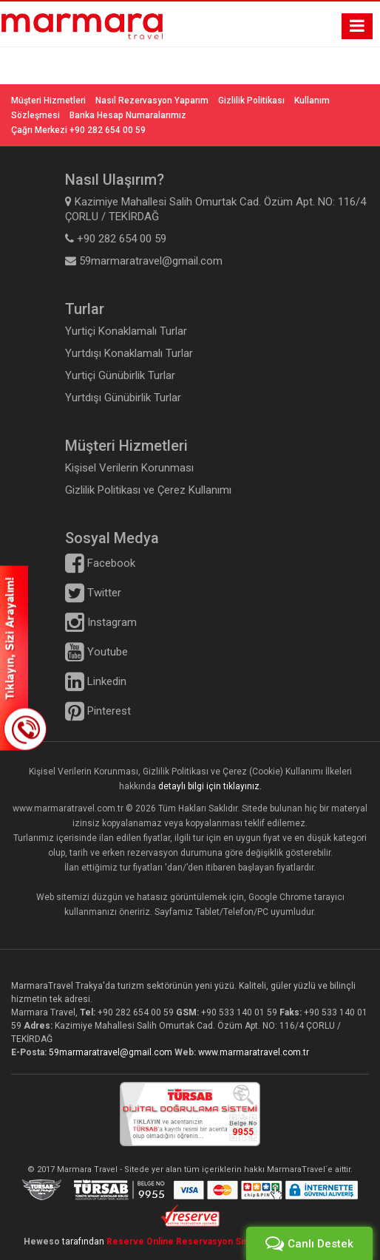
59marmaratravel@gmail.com (111, 1052)
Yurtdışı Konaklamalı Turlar (129, 353)
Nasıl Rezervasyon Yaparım (151, 100)
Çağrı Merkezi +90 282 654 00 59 (78, 130)
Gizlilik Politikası (251, 100)
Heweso (42, 1241)
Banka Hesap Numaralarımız (127, 115)
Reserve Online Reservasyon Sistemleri (195, 1241)
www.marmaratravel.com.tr (253, 1052)
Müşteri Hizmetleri (48, 100)
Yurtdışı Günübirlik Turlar (123, 397)
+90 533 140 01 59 (239, 1012)
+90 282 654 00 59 (136, 1012)
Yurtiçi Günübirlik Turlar (120, 375)
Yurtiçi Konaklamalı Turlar (126, 331)
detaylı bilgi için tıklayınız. (210, 786)
